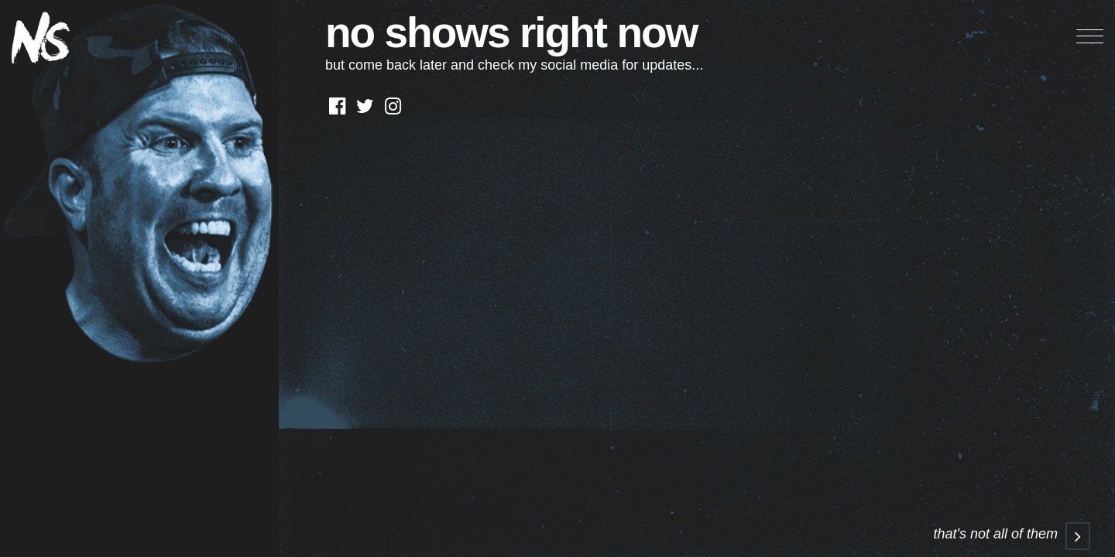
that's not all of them (1011, 534)
